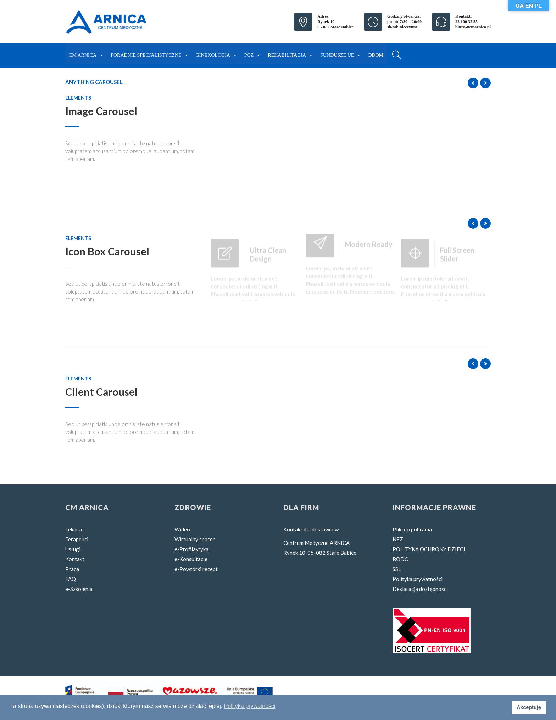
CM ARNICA (86, 53)
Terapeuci (76, 539)
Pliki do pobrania (412, 529)
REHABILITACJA (290, 53)
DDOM (375, 55)
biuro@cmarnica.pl (473, 26)
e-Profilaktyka (191, 549)
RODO (401, 559)
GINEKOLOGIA (216, 53)
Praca (72, 569)
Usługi (72, 549)
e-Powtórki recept (196, 569)
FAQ (70, 579)
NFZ (398, 539)
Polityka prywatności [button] (250, 706)
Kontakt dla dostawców (311, 529)
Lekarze (74, 529)
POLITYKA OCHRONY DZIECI (429, 549)
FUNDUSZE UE (340, 53)
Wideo (182, 529)
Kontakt (74, 559)
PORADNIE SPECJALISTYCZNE (150, 53)
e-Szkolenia (79, 589)
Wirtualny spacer (194, 539)
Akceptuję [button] (529, 707)
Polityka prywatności (418, 579)
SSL (397, 569)
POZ (252, 53)
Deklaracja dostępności (420, 589)
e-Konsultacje (190, 559)
